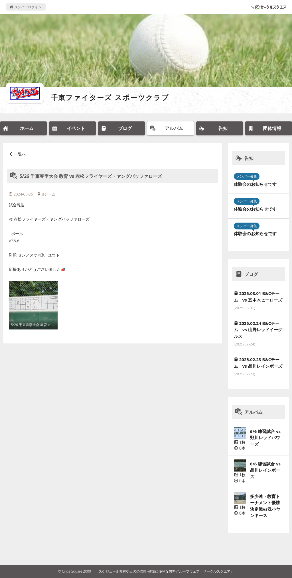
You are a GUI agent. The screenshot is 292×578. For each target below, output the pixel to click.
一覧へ (20, 154)
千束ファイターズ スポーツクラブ (110, 97)
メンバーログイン (25, 7)
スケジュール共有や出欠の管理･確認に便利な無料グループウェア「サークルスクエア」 (166, 571)
